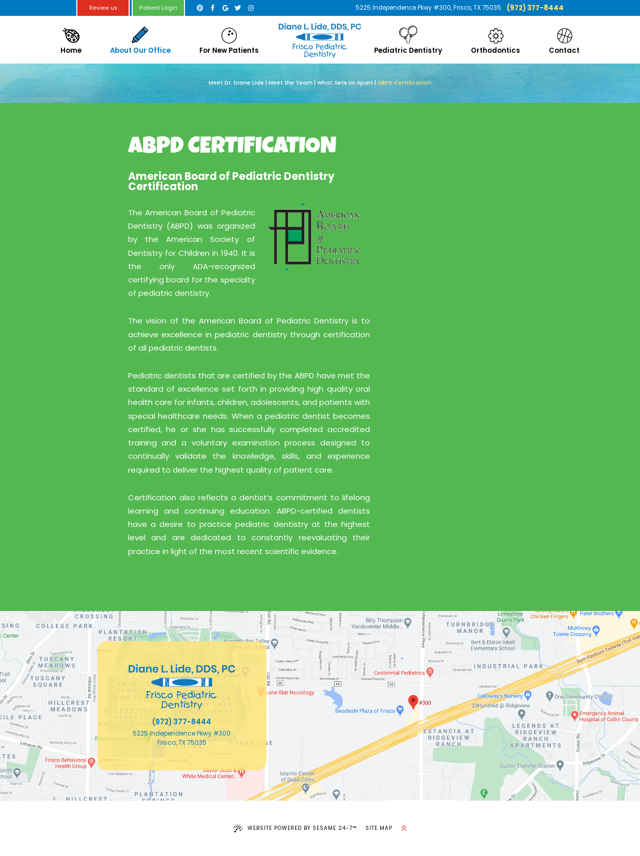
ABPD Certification (404, 83)
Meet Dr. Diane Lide (236, 83)
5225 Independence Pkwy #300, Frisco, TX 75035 (428, 8)
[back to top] (403, 828)
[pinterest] (200, 8)
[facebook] (212, 8)
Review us (103, 8)
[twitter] (238, 8)
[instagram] (250, 8)
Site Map (379, 828)
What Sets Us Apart (345, 83)
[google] (225, 8)
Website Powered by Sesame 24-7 (295, 828)
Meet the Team (291, 83)
